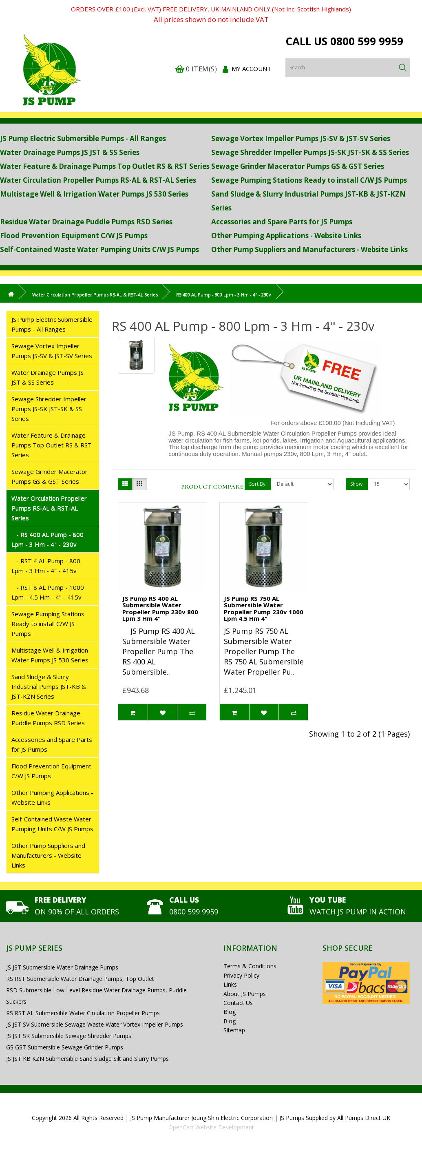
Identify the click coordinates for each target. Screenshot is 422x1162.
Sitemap (234, 1030)
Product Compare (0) (217, 486)
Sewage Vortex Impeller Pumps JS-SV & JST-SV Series (300, 138)
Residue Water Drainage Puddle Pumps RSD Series (86, 221)
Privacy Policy (241, 975)
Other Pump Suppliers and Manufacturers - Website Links (309, 249)
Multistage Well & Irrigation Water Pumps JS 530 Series (94, 194)
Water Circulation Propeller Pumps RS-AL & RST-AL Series (98, 180)
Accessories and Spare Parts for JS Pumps (281, 221)
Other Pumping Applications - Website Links (286, 235)
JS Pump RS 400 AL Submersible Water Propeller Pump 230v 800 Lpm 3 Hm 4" (160, 608)
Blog (229, 1012)
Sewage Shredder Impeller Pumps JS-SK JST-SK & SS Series (310, 152)
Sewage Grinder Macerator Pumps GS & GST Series (297, 166)
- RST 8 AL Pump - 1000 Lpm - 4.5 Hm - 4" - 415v (47, 592)
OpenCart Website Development (211, 1127)
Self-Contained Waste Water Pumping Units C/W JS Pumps (99, 249)
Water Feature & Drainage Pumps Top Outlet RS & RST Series (105, 166)
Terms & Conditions (249, 966)
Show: (357, 483)
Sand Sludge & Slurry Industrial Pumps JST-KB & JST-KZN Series (48, 686)
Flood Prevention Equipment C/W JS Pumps (74, 235)
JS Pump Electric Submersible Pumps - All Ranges (83, 138)
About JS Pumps (244, 994)
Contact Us (238, 1003)
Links (230, 984)
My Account (251, 68)
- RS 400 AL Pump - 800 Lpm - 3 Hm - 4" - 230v (47, 539)
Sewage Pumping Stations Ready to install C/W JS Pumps (309, 180)
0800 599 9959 (366, 41)
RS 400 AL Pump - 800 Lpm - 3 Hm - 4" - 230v (223, 294)
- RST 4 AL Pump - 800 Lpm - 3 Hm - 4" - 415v (45, 566)
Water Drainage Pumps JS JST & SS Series (69, 152)
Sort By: (258, 483)
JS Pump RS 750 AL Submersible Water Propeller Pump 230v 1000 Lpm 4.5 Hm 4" (263, 608)
